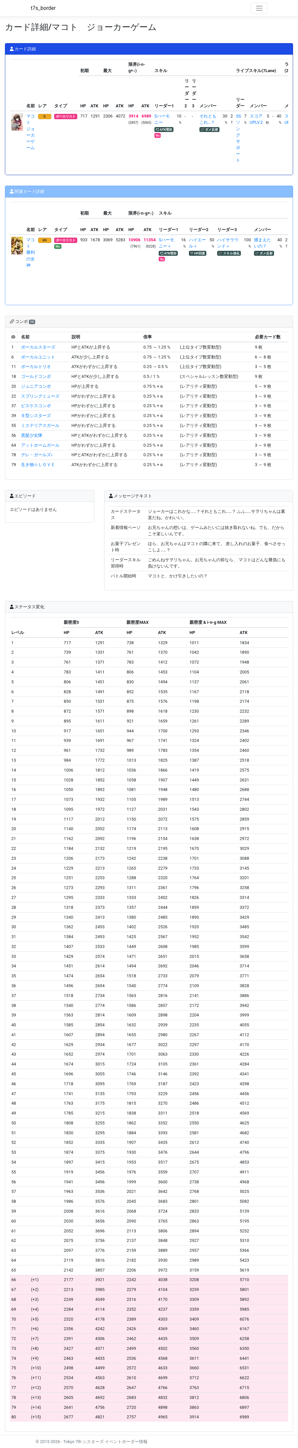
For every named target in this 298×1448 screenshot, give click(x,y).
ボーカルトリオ (36, 366)
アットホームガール (40, 445)
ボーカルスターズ (38, 347)
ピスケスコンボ (36, 405)
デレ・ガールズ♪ (37, 454)
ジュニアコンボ (36, 386)
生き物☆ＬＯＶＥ (38, 464)
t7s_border (43, 8)
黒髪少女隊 (31, 435)
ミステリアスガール (40, 425)
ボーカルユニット (38, 357)
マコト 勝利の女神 (30, 252)
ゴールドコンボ (36, 376)
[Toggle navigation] (259, 8)
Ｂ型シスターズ (36, 415)
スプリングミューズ (40, 396)
